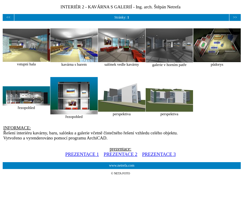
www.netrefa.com (121, 165)
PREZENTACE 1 (82, 154)
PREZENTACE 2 (120, 154)
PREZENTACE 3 (159, 154)
